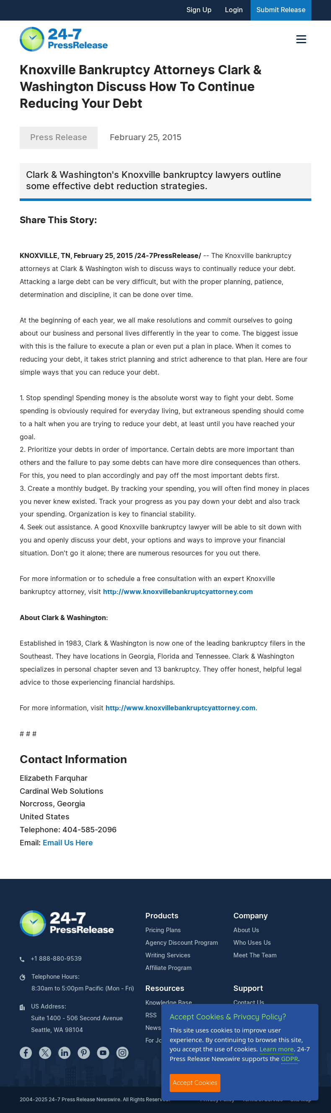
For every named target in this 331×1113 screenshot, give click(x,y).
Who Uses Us (252, 943)
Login (234, 10)
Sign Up (199, 10)
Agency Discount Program (181, 943)
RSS (151, 1016)
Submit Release (280, 10)
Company (250, 916)
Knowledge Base (168, 1003)
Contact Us (248, 1003)
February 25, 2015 (145, 137)
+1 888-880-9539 (56, 959)
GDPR (289, 1058)
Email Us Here (68, 843)
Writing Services (168, 956)
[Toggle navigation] (301, 39)
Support (248, 989)
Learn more (277, 1049)
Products (161, 916)
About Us (246, 930)
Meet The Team (255, 956)
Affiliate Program (168, 968)
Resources (164, 989)
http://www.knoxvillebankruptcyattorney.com (178, 592)
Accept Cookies (195, 1083)
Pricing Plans (163, 930)
